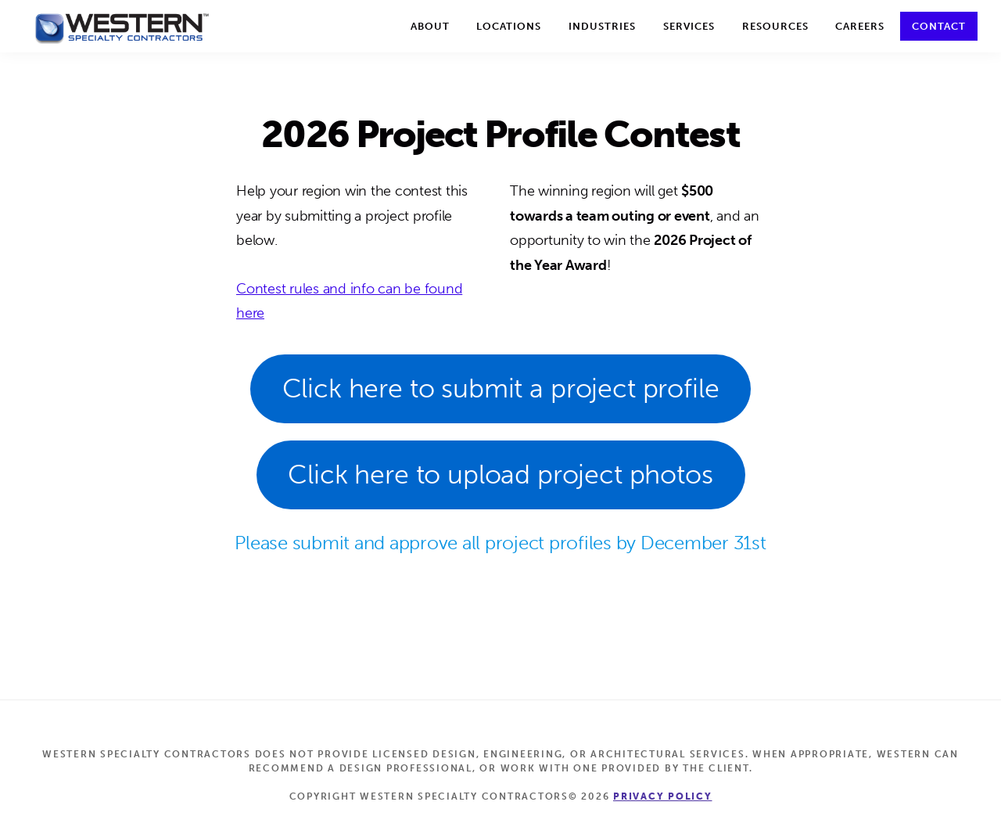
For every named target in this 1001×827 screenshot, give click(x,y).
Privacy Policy (662, 796)
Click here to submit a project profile (500, 388)
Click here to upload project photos (500, 474)
